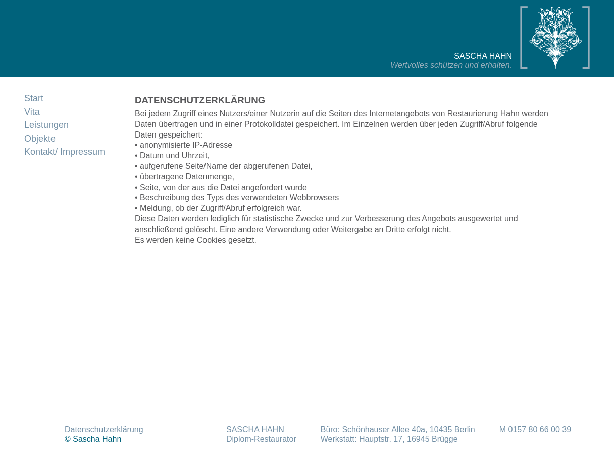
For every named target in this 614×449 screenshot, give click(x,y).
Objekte (40, 138)
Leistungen (46, 125)
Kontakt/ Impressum (64, 152)
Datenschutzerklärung (104, 429)
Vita (32, 112)
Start (33, 98)
